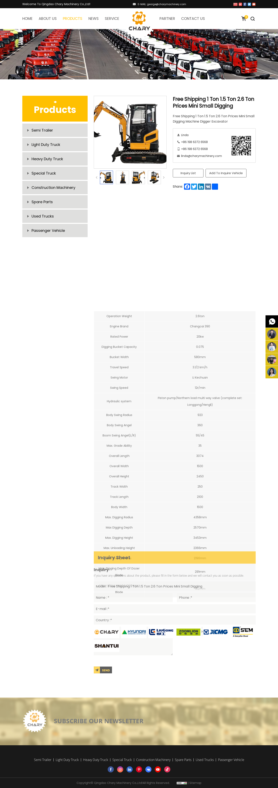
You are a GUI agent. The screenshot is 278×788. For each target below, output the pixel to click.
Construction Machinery (53, 187)
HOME (27, 18)
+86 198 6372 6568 (194, 142)
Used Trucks (43, 216)
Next (164, 177)
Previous (96, 177)
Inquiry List (188, 173)
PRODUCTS (72, 18)
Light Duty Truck (46, 144)
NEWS (93, 18)
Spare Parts (42, 201)
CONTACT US (193, 18)
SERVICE (112, 18)
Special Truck (44, 173)
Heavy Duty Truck (47, 158)
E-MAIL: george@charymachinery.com (162, 4)
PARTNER (167, 18)
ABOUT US (48, 18)
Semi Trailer (42, 130)
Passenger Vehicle (48, 230)
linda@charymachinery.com (201, 156)
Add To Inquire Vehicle (226, 173)
